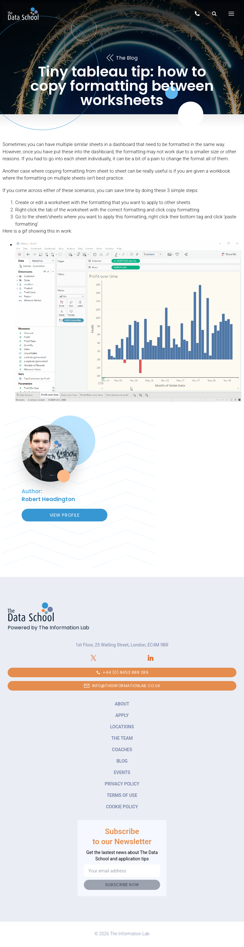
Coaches (122, 749)
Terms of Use (122, 795)
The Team (122, 738)
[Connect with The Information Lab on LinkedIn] (150, 658)
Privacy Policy (122, 783)
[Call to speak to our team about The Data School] (197, 14)
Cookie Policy (122, 806)
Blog (121, 761)
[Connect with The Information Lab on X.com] (93, 658)
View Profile (65, 515)
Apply (122, 715)
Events (122, 772)
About (122, 703)
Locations (122, 726)
